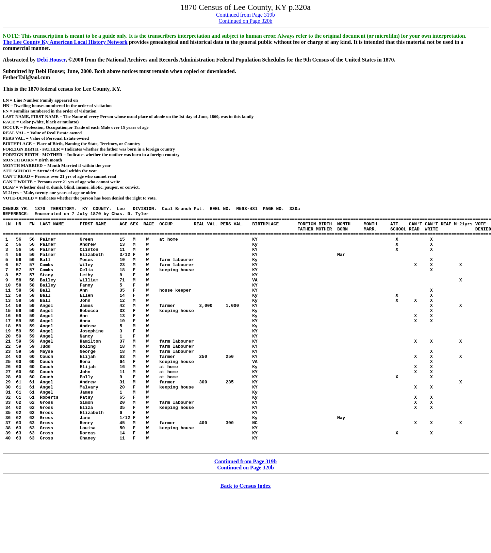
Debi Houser (51, 60)
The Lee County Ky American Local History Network (65, 42)
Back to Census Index (245, 535)
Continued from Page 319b (245, 15)
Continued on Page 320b (246, 21)
